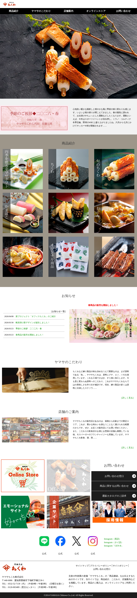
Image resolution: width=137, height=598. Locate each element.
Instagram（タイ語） (113, 542)
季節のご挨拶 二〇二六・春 (29, 329)
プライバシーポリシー (100, 566)
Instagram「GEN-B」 (113, 546)
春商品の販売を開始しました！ (30, 335)
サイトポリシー (120, 566)
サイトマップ (82, 566)
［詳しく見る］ (127, 398)
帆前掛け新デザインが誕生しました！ (33, 322)
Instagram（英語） (112, 539)
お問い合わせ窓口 (101, 569)
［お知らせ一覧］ (58, 311)
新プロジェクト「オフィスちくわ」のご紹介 (36, 316)
